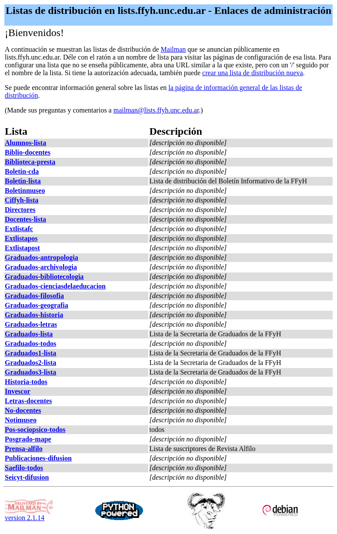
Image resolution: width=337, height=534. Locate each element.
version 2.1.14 (29, 514)
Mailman (173, 49)
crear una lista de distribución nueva (252, 72)
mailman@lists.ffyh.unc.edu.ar (156, 110)
